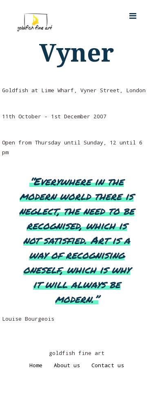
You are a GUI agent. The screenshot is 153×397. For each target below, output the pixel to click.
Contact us (107, 365)
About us (67, 365)
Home (35, 365)
